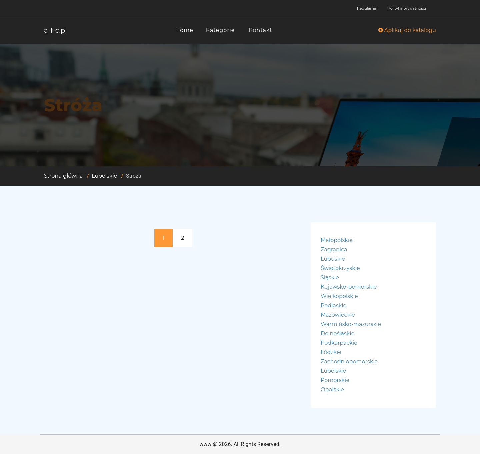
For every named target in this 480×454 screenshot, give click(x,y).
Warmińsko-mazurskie (351, 324)
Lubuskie (333, 259)
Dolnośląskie (337, 333)
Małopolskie (337, 240)
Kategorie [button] (220, 30)
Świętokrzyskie (340, 268)
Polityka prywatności (407, 8)
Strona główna (63, 176)
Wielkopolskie (339, 296)
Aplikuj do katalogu (407, 30)
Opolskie (332, 389)
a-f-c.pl (55, 30)
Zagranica (334, 249)
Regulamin (367, 8)
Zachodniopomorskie (349, 361)
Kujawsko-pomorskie (349, 287)
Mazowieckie (338, 315)
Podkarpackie (339, 343)
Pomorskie (335, 380)
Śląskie (330, 277)
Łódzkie (331, 352)
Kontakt (261, 30)
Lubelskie (104, 176)
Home (184, 30)
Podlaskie (333, 305)
